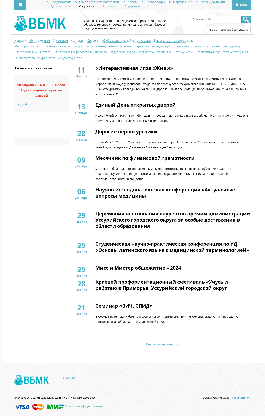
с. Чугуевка (130, 6)
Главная (69, 378)
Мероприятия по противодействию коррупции (48, 46)
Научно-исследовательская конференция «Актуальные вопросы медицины (165, 193)
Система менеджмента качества (108, 46)
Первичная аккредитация (152, 46)
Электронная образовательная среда (80, 52)
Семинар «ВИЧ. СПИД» (124, 306)
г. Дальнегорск (59, 6)
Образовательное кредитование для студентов (48, 58)
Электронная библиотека (32, 52)
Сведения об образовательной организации (119, 40)
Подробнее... (25, 104)
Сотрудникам (183, 52)
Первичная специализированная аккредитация (208, 46)
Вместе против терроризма (173, 40)
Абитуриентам (39, 40)
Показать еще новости (162, 344)
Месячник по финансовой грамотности (145, 158)
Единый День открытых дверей (135, 105)
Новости (20, 40)
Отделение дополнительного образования (140, 52)
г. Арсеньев (108, 6)
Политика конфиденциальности (85, 406)
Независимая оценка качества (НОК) (221, 52)
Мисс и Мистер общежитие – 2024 (138, 268)
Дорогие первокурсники (126, 132)
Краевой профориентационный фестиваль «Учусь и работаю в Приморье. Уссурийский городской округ (161, 285)
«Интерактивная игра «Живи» (134, 68)
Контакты (77, 40)
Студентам (60, 40)
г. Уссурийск (85, 6)
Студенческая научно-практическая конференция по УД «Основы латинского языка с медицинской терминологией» (172, 247)
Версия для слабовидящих (229, 29)
